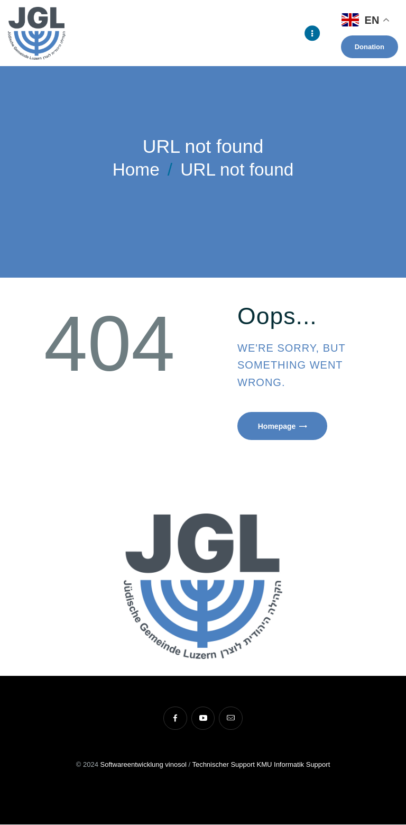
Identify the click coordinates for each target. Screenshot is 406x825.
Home (136, 169)
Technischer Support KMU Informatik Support (261, 765)
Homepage (278, 426)
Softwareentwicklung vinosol (143, 765)
